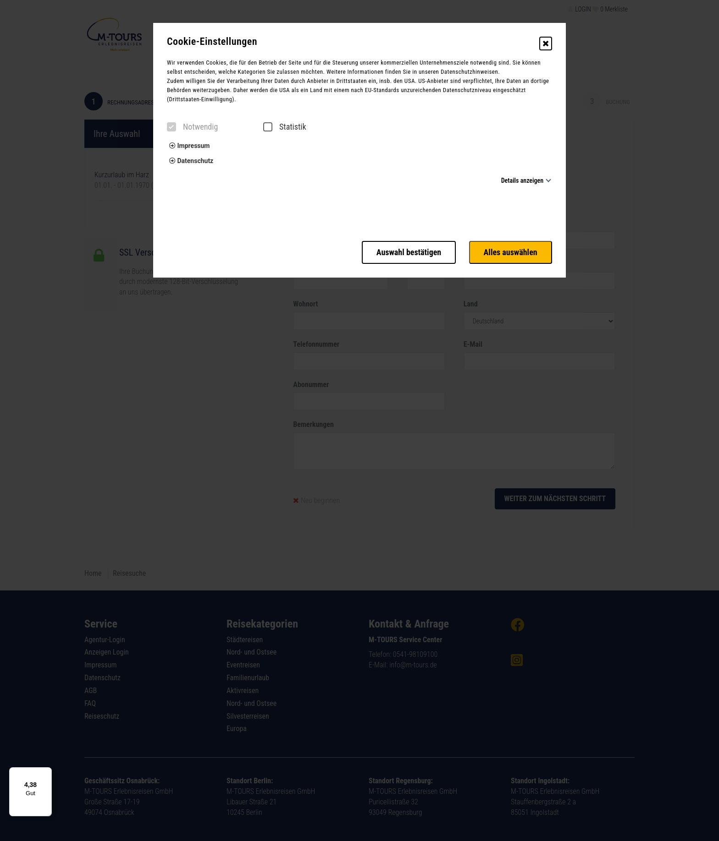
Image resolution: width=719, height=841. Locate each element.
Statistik (284, 126)
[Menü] (46, 772)
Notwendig (192, 126)
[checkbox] (171, 126)
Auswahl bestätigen (408, 252)
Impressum (189, 145)
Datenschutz (191, 160)
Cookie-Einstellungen (212, 42)
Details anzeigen (522, 180)
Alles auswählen (510, 252)
